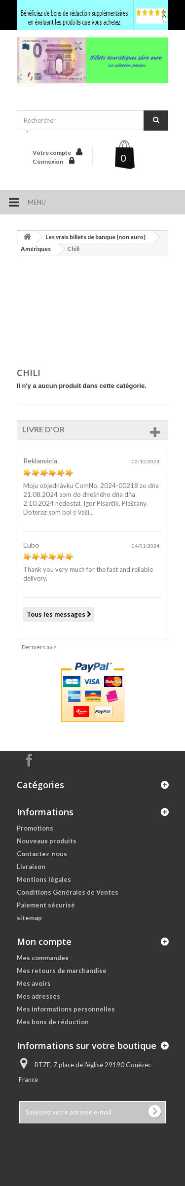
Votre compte (52, 152)
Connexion (48, 161)
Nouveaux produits (46, 841)
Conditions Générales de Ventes (67, 892)
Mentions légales (44, 879)
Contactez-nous (42, 854)
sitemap (29, 918)
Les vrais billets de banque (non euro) (95, 237)
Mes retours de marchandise (62, 971)
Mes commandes (43, 958)
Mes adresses (38, 996)
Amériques (36, 248)
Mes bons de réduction (53, 1022)
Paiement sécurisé (46, 905)
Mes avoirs (34, 983)
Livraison (31, 867)
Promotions (35, 828)
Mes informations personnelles (66, 1009)
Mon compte (44, 941)
